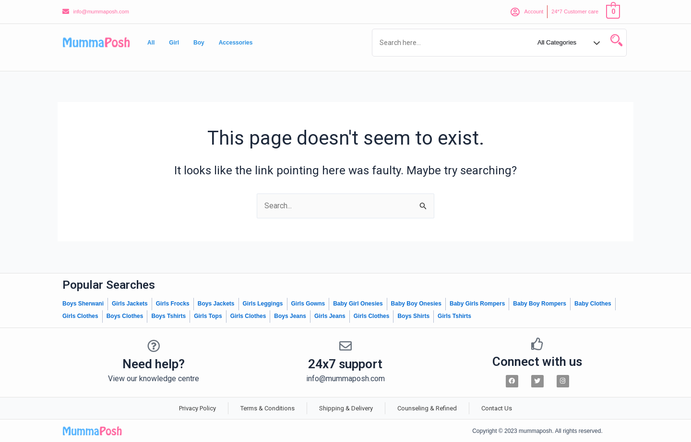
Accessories (236, 42)
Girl (174, 42)
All (151, 42)
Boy (198, 42)
